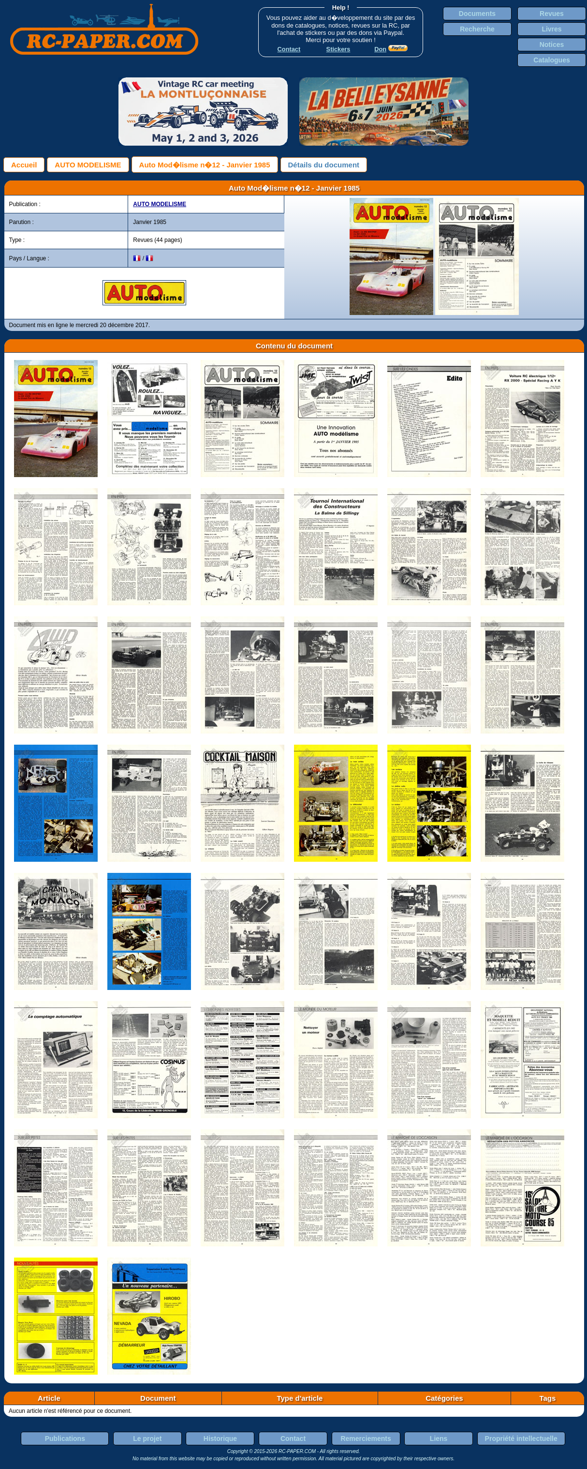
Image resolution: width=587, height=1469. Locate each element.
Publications (65, 1438)
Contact (293, 1438)
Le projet (147, 1438)
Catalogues (551, 60)
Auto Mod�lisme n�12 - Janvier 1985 (204, 165)
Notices (552, 44)
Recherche (477, 29)
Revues (552, 13)
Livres (551, 29)
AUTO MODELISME (88, 165)
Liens (439, 1438)
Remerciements (365, 1438)
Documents (477, 13)
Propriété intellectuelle (521, 1438)
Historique (220, 1438)
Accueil (24, 165)
